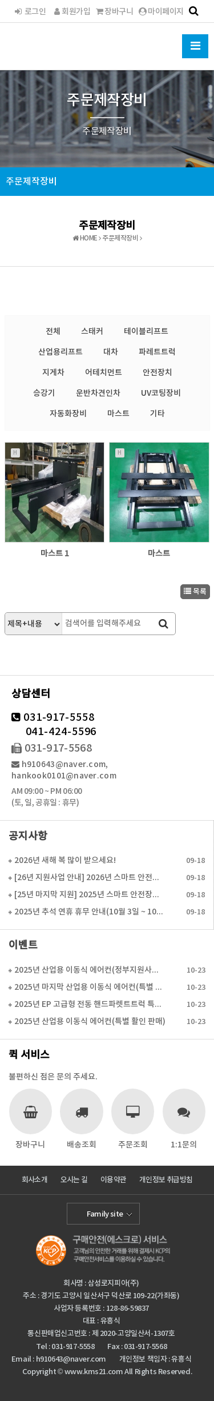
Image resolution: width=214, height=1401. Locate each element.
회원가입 (70, 12)
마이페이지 (161, 12)
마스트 (118, 414)
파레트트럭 (157, 352)
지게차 (53, 373)
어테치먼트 (103, 373)
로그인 (29, 12)
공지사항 (28, 836)
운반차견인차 (98, 393)
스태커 (92, 331)
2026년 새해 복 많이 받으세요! (65, 860)
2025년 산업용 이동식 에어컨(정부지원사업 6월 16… (89, 970)
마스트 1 (55, 554)
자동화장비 (68, 414)
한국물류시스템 (53, 45)
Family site (105, 1214)
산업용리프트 (60, 352)
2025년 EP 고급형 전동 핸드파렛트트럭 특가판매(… (89, 1004)
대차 (110, 352)
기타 (157, 414)
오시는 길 (74, 1180)
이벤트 (23, 946)
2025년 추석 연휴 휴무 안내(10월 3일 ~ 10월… (89, 912)
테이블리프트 (146, 331)
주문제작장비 (31, 181)
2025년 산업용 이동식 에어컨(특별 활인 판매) (89, 1021)
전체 (53, 331)
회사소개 (34, 1180)
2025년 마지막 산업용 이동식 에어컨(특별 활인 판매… (89, 987)
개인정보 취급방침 (165, 1180)
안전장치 (157, 373)
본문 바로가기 (0, 0)
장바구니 (114, 12)
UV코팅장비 (161, 393)
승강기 (44, 393)
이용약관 (113, 1180)
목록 (195, 591)
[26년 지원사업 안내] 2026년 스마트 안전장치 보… (89, 877)
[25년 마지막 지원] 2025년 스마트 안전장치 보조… (89, 895)
